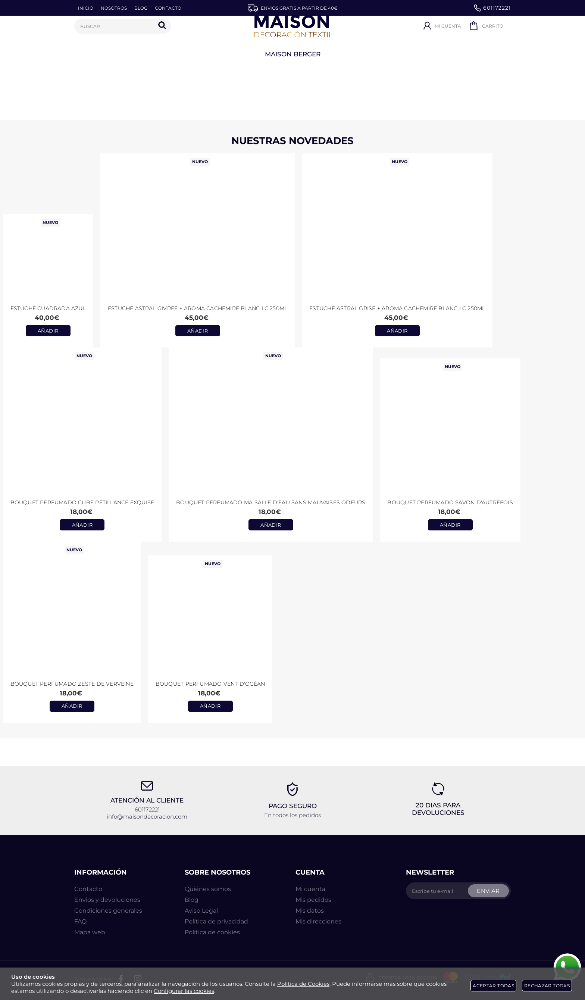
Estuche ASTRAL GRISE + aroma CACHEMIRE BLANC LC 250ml (397, 308)
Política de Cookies (303, 983)
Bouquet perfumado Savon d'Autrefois (450, 502)
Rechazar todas (547, 985)
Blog (191, 899)
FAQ (80, 921)
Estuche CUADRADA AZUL (48, 308)
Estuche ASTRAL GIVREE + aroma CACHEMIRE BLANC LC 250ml (197, 308)
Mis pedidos (313, 899)
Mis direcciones (318, 921)
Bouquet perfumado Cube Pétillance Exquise (82, 502)
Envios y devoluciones (107, 899)
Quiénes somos (208, 888)
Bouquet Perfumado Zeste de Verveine (72, 683)
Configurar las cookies (184, 990)
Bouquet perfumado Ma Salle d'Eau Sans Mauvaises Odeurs (270, 502)
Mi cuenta (310, 888)
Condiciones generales (108, 910)
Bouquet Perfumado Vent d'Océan (210, 683)
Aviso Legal (201, 910)
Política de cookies (212, 932)
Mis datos (309, 910)
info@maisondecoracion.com (147, 816)
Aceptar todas (493, 985)
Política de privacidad (216, 921)
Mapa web (89, 932)
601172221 (492, 8)
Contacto (88, 888)
